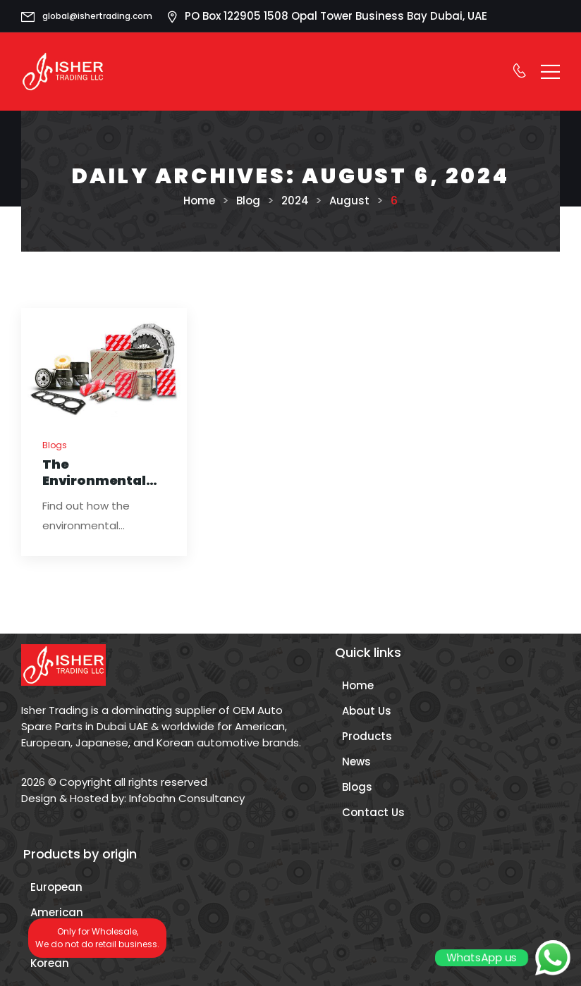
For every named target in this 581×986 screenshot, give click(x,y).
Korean (49, 963)
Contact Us (373, 812)
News (356, 761)
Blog (248, 200)
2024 (295, 200)
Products (367, 736)
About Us (366, 710)
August (349, 200)
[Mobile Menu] (550, 71)
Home (199, 200)
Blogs (54, 445)
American (56, 912)
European (56, 887)
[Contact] (519, 71)
